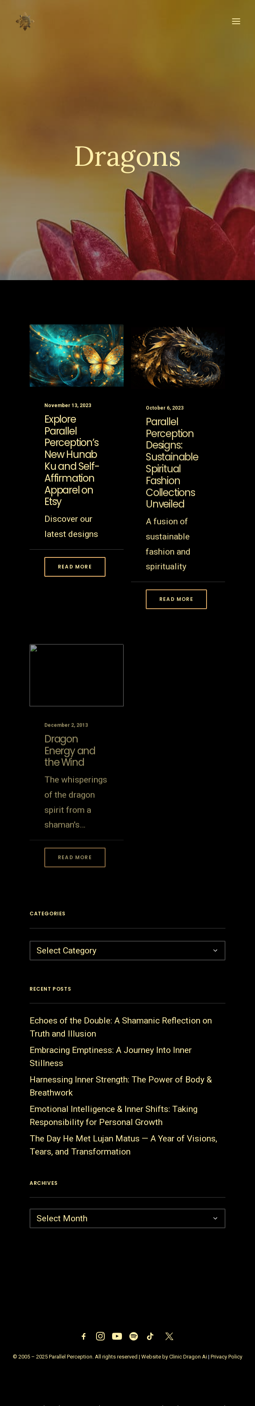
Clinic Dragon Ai (188, 1357)
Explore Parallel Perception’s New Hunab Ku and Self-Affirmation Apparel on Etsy (71, 468)
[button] (236, 21)
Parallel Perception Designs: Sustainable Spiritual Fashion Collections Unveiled (172, 487)
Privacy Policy (226, 1357)
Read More (75, 574)
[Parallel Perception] (25, 21)
